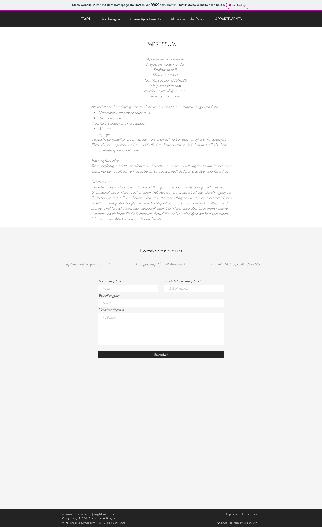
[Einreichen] (161, 354)
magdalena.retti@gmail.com (165, 91)
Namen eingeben (110, 281)
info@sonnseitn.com (165, 85)
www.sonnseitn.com (165, 96)
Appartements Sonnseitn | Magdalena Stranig (88, 514)
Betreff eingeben (109, 295)
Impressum (232, 514)
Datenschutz (249, 514)
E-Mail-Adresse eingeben (182, 281)
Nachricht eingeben (111, 309)
